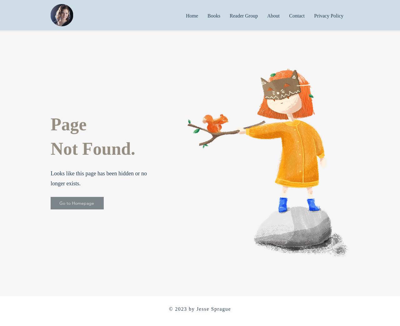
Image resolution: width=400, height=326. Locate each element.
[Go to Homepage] (77, 203)
